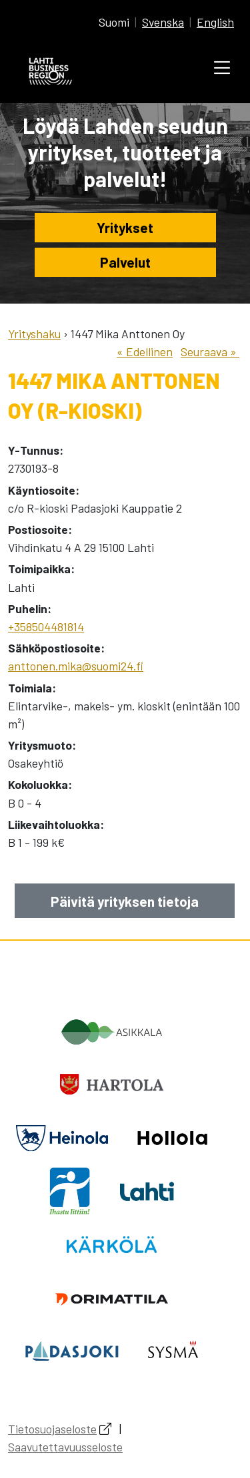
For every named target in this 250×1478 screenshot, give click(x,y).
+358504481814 (46, 626)
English (215, 22)
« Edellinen (145, 351)
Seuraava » (210, 351)
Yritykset (125, 227)
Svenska (163, 22)
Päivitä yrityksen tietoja (125, 901)
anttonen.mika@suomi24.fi (75, 665)
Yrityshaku (34, 333)
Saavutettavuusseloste (65, 1446)
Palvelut (125, 262)
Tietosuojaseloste (52, 1428)
